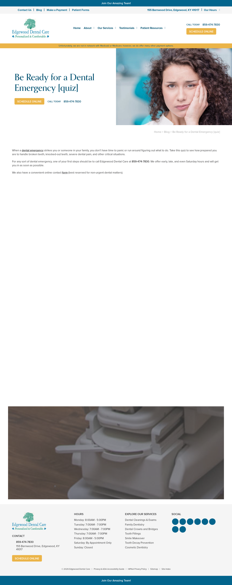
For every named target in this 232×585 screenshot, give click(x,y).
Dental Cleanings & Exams (140, 520)
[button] (175, 521)
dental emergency (33, 150)
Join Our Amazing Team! (116, 3)
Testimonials (126, 28)
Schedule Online (201, 31)
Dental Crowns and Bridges (141, 529)
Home (77, 28)
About (88, 28)
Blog (39, 10)
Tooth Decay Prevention (139, 543)
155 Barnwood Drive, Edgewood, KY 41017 (173, 10)
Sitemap (154, 569)
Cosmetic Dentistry (136, 547)
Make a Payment (57, 10)
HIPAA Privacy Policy (137, 569)
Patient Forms (80, 10)
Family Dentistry (134, 525)
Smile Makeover (135, 538)
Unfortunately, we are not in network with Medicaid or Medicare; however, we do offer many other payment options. (116, 45)
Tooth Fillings (133, 534)
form (65, 172)
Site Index (166, 569)
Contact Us (24, 10)
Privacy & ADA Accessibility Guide (109, 569)
